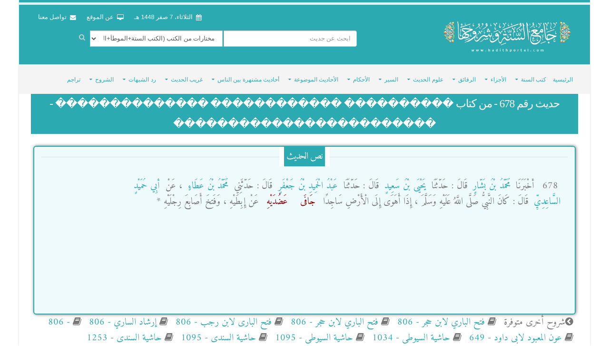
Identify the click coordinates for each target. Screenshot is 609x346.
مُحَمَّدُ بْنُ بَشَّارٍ (490, 186)
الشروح (104, 79)
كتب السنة (533, 79)
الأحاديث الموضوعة (316, 79)
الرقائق (467, 79)
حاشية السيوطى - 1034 (409, 338)
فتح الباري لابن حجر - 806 (439, 322)
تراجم (73, 79)
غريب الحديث (187, 79)
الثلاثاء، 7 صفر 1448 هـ (168, 17)
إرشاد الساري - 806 (121, 322)
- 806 (59, 322)
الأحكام (361, 79)
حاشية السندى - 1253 (124, 338)
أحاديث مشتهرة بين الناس (248, 79)
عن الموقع (105, 17)
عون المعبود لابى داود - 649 (514, 338)
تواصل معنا (57, 17)
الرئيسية (563, 79)
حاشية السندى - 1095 (217, 338)
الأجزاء (498, 79)
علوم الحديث (428, 79)
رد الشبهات (142, 79)
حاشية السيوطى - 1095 (312, 338)
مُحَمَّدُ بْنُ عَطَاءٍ (206, 186)
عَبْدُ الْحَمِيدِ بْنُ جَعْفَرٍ (306, 186)
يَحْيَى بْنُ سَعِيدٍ (404, 186)
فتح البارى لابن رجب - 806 (222, 322)
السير (391, 79)
